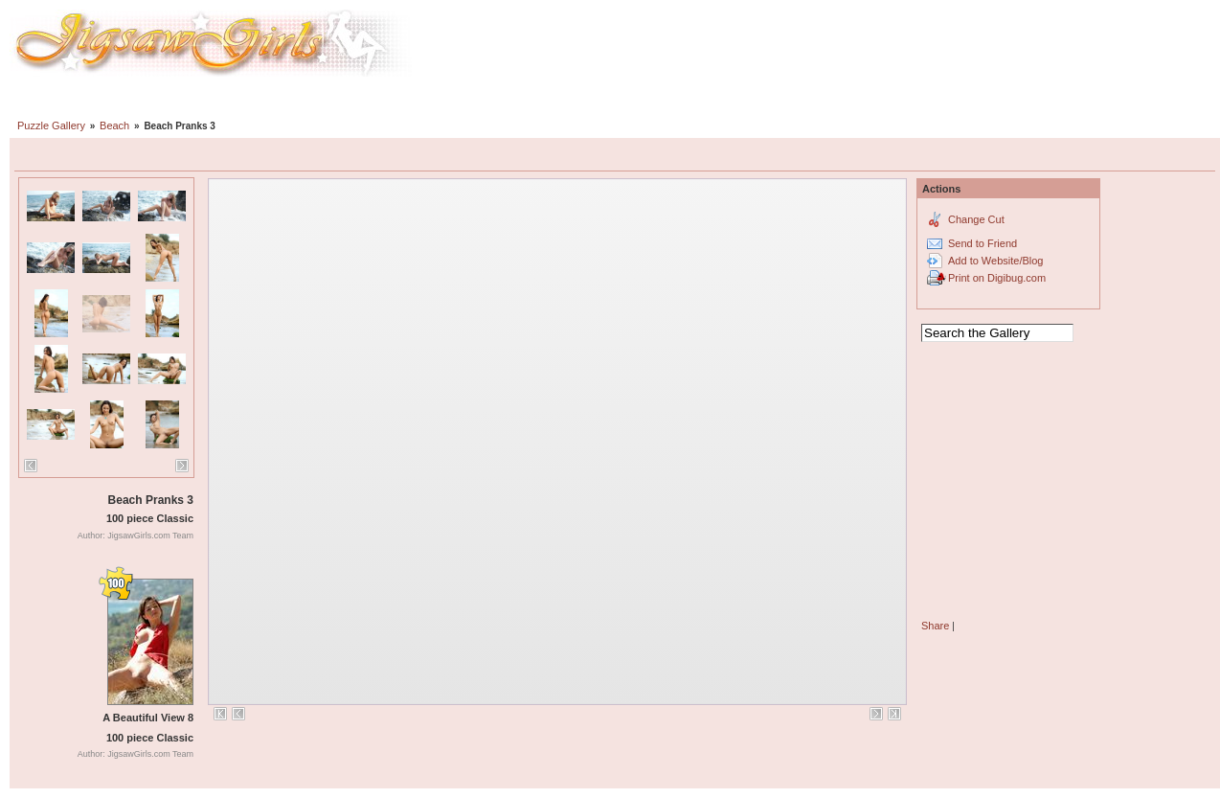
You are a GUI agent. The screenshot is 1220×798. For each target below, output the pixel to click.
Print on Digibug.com (997, 278)
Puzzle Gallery (51, 125)
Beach (114, 125)
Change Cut (976, 219)
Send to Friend (982, 243)
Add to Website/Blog (995, 260)
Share (935, 625)
